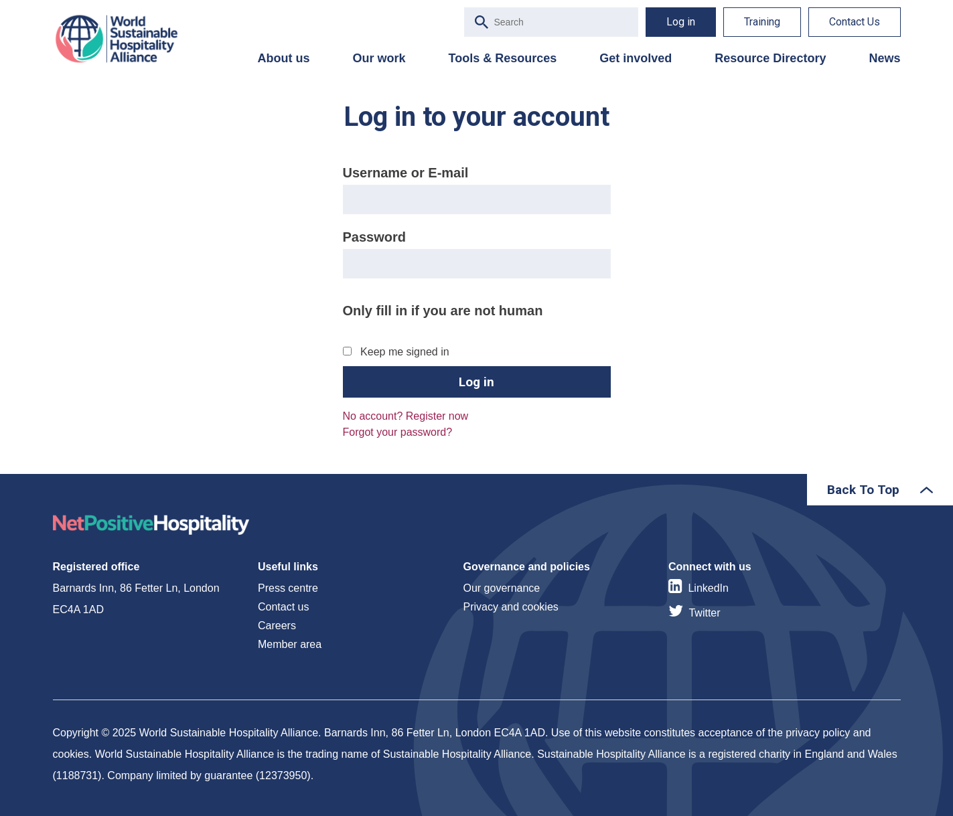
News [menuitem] (884, 58)
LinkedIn (708, 588)
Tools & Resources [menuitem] (503, 58)
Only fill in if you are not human (443, 310)
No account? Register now (406, 416)
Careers (277, 625)
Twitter (704, 613)
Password (374, 237)
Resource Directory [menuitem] (770, 58)
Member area (289, 644)
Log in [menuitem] (680, 21)
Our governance (501, 588)
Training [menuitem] (762, 21)
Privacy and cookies (511, 607)
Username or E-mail (406, 172)
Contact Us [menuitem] (854, 21)
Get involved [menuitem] (635, 58)
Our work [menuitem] (379, 58)
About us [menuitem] (284, 58)
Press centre (288, 588)
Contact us (283, 607)
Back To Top (863, 489)
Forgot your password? (398, 432)
